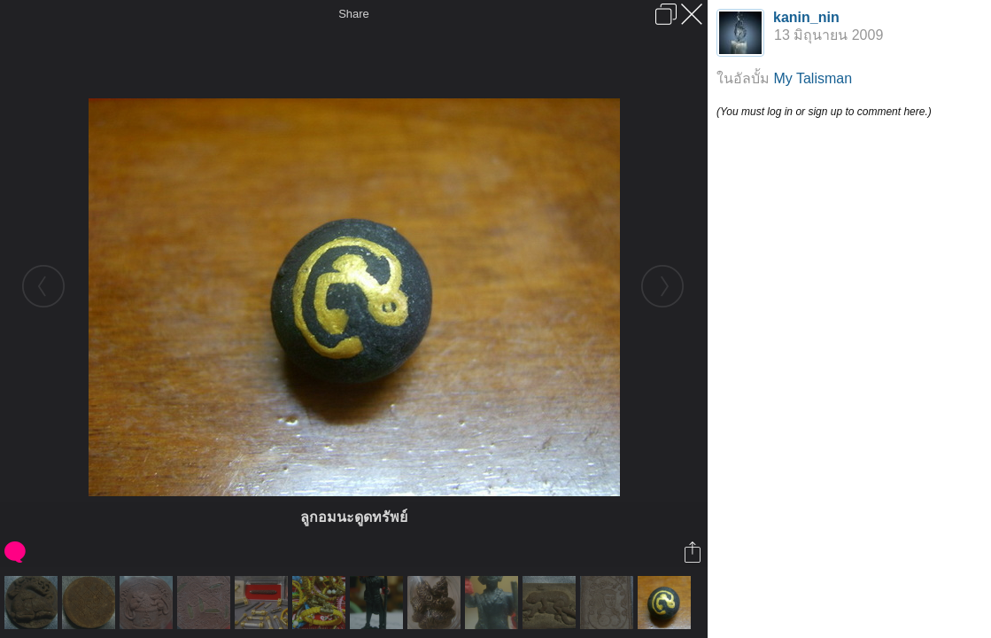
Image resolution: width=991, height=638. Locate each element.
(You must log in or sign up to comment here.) (824, 111)
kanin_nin (806, 17)
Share (353, 13)
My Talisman (812, 78)
